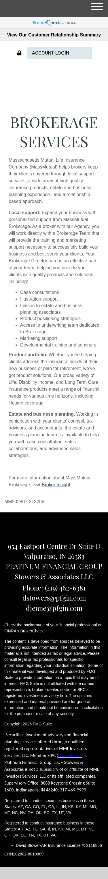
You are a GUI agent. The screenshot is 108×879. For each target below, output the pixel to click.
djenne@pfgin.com (54, 608)
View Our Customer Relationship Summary (54, 34)
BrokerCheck (32, 631)
